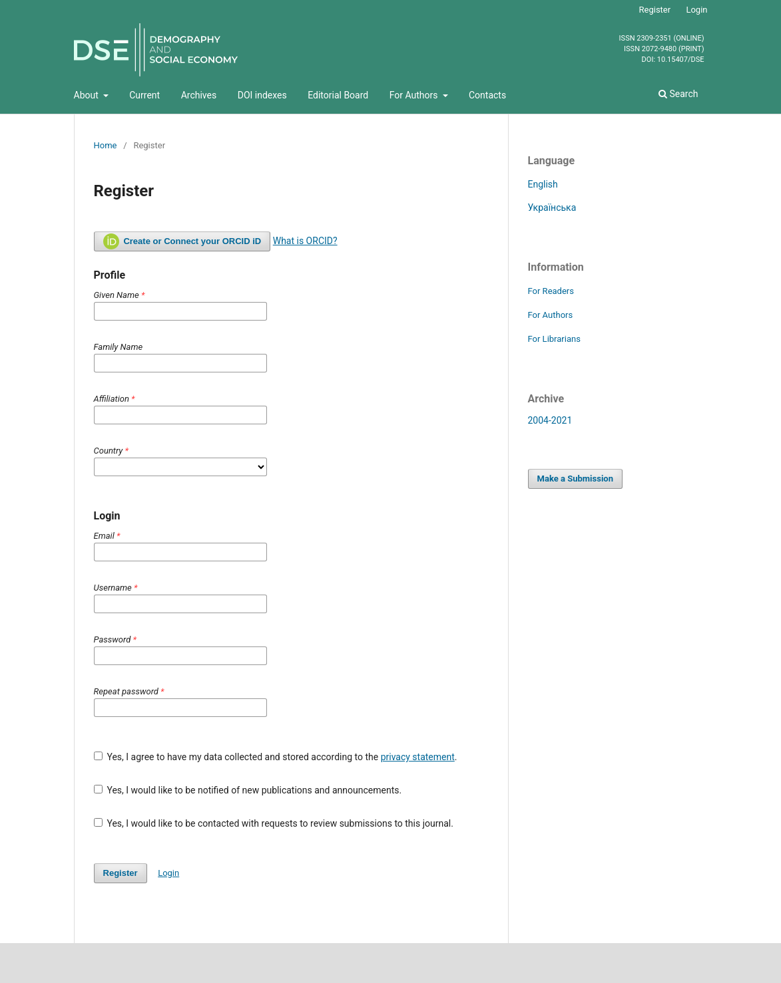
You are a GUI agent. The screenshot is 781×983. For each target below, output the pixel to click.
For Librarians (554, 339)
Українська (552, 207)
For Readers (551, 291)
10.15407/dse (680, 60)
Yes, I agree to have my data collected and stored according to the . (275, 757)
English (543, 184)
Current (144, 95)
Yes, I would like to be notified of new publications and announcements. (248, 790)
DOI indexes (262, 95)
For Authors (415, 95)
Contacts (487, 95)
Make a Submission (575, 479)
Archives (199, 95)
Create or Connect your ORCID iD (182, 241)
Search (678, 93)
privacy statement (418, 757)
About (87, 95)
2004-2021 (550, 420)
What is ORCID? (305, 240)
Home (105, 145)
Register (655, 10)
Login (696, 10)
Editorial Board (338, 95)
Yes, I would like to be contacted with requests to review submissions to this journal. (273, 823)
